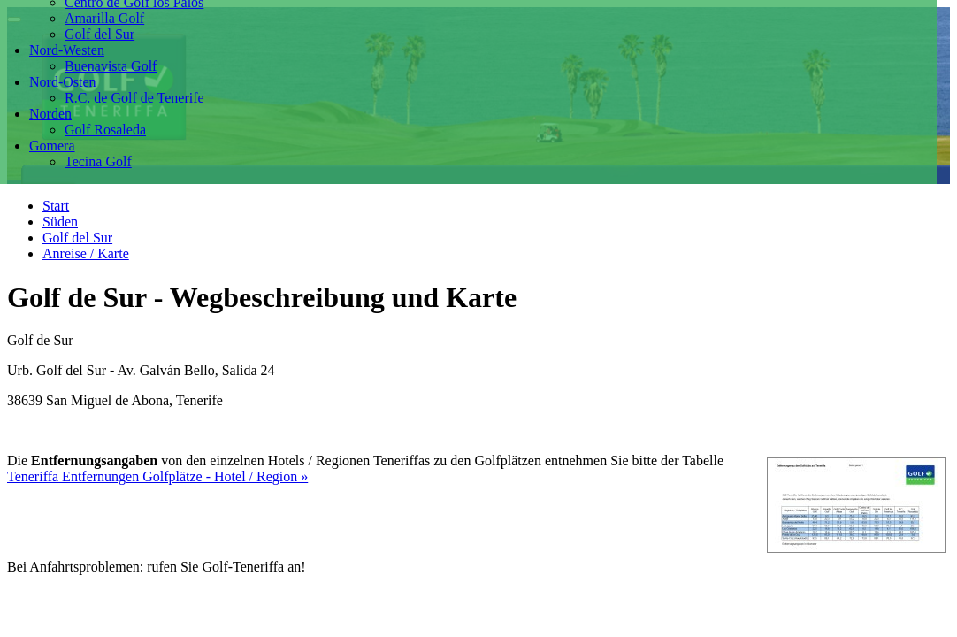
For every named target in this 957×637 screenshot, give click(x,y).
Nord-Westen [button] (66, 50)
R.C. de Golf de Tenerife (134, 97)
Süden (60, 221)
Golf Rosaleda (105, 129)
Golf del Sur (99, 34)
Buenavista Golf (111, 65)
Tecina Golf (98, 161)
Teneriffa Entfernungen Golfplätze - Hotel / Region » (157, 476)
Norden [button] (50, 113)
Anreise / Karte (85, 253)
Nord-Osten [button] (62, 81)
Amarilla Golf (104, 18)
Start (55, 205)
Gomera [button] (52, 145)
